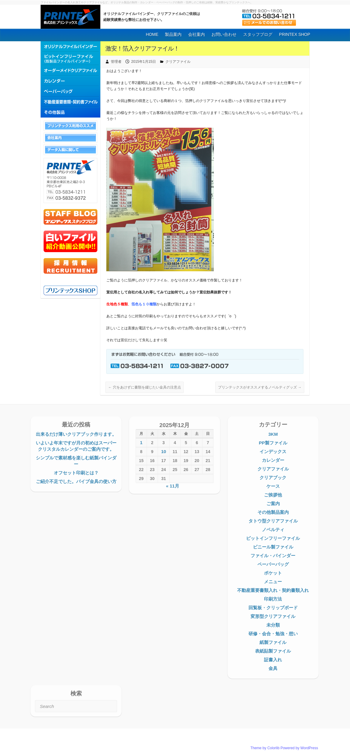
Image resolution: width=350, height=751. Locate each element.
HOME (152, 34)
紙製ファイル (273, 642)
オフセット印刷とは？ (76, 472)
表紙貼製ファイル (273, 650)
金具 (272, 668)
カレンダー (273, 460)
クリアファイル (178, 62)
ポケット (273, 572)
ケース (273, 486)
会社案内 (196, 34)
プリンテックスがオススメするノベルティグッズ (259, 387)
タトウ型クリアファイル (273, 520)
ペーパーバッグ (273, 564)
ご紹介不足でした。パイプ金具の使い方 (76, 481)
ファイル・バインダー (273, 555)
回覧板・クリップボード (273, 607)
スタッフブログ (257, 34)
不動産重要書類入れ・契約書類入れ (273, 590)
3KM (273, 434)
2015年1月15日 (143, 62)
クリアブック (273, 477)
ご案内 (273, 503)
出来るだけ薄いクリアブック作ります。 (76, 434)
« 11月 (172, 485)
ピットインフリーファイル (273, 538)
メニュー (273, 581)
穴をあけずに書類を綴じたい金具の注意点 (144, 387)
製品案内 (173, 34)
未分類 (273, 624)
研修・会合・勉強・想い (273, 633)
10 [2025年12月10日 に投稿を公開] (163, 451)
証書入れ (273, 659)
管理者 (116, 62)
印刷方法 (273, 598)
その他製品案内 (273, 512)
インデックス (273, 451)
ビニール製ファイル (273, 546)
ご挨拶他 (273, 494)
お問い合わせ (224, 34)
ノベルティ (273, 529)
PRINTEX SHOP (294, 34)
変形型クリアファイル (273, 616)
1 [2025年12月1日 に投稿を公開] (141, 442)
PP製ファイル (273, 442)
